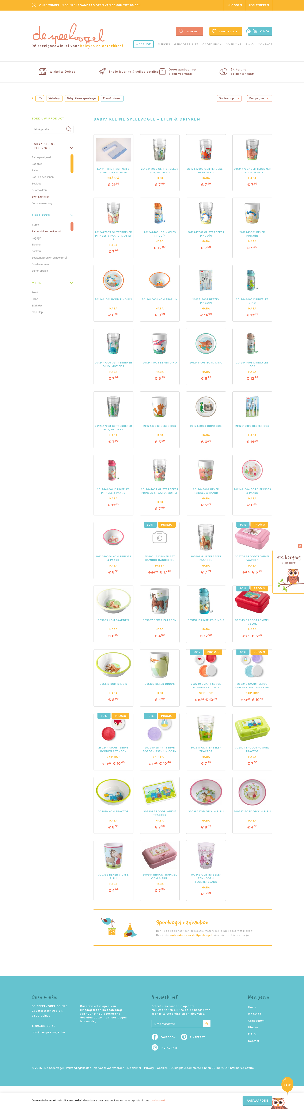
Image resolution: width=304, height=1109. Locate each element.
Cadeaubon (212, 44)
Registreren (258, 5)
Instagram (169, 1047)
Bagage (36, 238)
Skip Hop (37, 312)
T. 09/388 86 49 (44, 1026)
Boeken (36, 251)
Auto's (35, 225)
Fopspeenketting (42, 203)
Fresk (35, 292)
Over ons (234, 44)
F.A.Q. (252, 1034)
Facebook (168, 1037)
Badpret (37, 164)
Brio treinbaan (40, 264)
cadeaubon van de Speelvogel (190, 935)
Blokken (36, 244)
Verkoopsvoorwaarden (109, 1068)
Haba (35, 299)
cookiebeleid (157, 1100)
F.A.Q (250, 44)
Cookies (162, 1068)
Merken (164, 44)
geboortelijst (186, 44)
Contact (265, 44)
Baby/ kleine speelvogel (81, 98)
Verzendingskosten (78, 1068)
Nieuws (253, 1027)
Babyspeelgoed (41, 157)
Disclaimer (134, 1068)
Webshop (143, 44)
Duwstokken (39, 190)
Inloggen (234, 5)
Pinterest (197, 1037)
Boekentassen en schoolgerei (49, 257)
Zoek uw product (48, 118)
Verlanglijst (225, 31)
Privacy (149, 1068)
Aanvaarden (257, 1100)
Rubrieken (52, 215)
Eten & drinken (40, 196)
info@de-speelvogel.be (48, 1032)
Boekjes (36, 183)
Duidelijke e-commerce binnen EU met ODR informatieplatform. (212, 1068)
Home (252, 1007)
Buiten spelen (40, 271)
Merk (52, 283)
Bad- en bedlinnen (43, 177)
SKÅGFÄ (37, 305)
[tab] (52, 119)
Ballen (35, 170)
